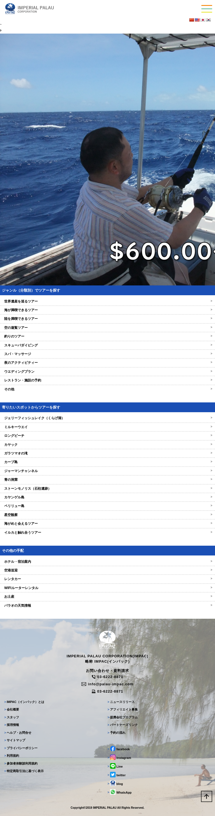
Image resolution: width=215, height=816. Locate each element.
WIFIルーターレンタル (107, 588)
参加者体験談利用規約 (21, 763)
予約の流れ (116, 732)
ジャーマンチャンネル (107, 471)
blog (115, 783)
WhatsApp (120, 792)
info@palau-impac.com (107, 684)
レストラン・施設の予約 (107, 380)
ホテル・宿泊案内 (107, 562)
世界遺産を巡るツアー (107, 301)
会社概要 (11, 709)
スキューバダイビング (107, 345)
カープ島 (107, 462)
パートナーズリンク (123, 724)
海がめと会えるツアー (107, 524)
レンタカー (107, 579)
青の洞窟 (107, 480)
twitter (117, 774)
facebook (119, 748)
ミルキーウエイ (107, 427)
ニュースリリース (121, 702)
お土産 (107, 597)
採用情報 (11, 724)
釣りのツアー (107, 336)
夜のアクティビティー (107, 363)
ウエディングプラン (107, 372)
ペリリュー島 (107, 506)
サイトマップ (14, 740)
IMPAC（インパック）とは (24, 702)
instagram (119, 757)
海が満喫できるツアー (107, 310)
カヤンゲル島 (107, 497)
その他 (107, 389)
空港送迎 (107, 570)
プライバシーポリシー (21, 748)
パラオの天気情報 (107, 606)
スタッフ (11, 717)
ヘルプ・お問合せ (17, 732)
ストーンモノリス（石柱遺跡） (107, 489)
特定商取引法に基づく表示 (24, 771)
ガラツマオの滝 (107, 453)
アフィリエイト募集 (123, 709)
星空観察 (107, 515)
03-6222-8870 (107, 677)
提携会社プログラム (123, 717)
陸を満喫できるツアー (107, 319)
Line (115, 766)
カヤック (107, 445)
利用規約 (11, 755)
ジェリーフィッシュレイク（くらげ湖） (107, 418)
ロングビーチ (107, 436)
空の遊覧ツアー (107, 328)
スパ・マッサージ (107, 354)
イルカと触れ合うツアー (107, 532)
